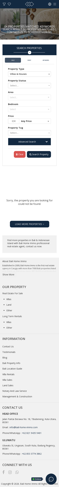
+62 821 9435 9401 (32, 432)
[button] (29, 74)
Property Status (17, 80)
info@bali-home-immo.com (24, 427)
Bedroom (13, 104)
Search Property (38, 154)
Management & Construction (17, 396)
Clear (19, 154)
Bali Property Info (11, 363)
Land (8, 304)
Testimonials (8, 352)
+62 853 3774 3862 (32, 453)
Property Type (16, 68)
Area (10, 92)
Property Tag (15, 127)
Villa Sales (7, 379)
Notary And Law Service (14, 390)
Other (9, 310)
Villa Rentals (8, 374)
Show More (8, 274)
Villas (8, 299)
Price (11, 116)
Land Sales (7, 385)
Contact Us (8, 346)
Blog (4, 357)
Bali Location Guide (12, 368)
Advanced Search (27, 141)
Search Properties (29, 50)
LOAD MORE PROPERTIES (29, 224)
